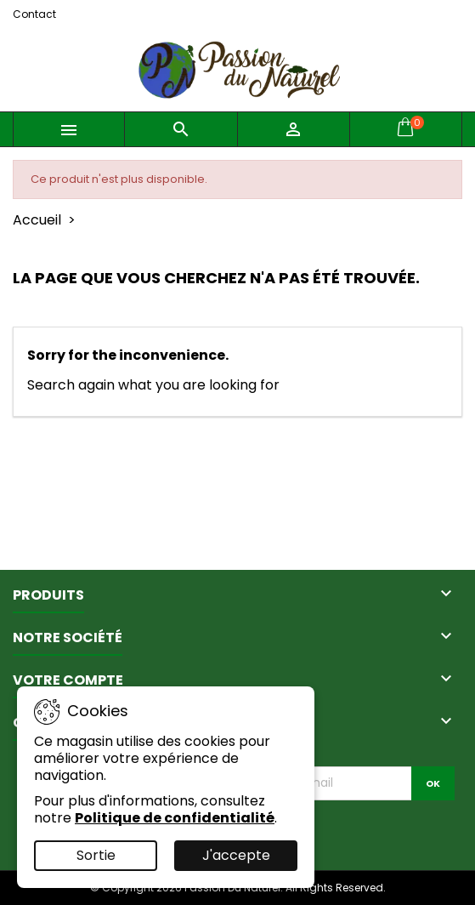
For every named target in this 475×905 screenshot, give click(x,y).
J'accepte (236, 855)
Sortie (96, 855)
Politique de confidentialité (174, 818)
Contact (34, 14)
